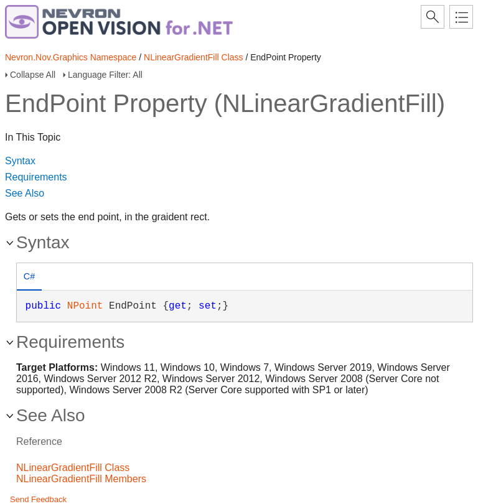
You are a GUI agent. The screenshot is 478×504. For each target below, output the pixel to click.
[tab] (29, 278)
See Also (24, 193)
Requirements (36, 177)
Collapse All (32, 75)
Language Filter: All (105, 75)
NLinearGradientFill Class (193, 57)
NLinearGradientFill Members (81, 479)
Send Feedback (38, 499)
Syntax (20, 161)
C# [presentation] (29, 276)
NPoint (85, 306)
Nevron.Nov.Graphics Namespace (70, 57)
